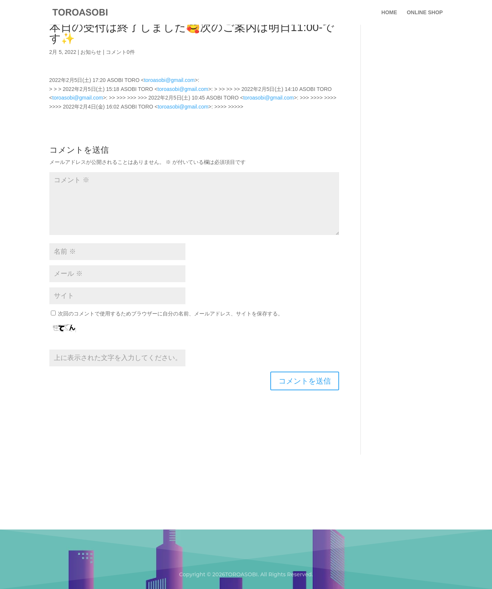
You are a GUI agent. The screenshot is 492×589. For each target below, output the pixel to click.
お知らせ (90, 52)
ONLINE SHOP (425, 12)
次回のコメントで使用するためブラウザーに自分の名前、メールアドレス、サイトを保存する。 (170, 314)
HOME (389, 12)
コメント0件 (120, 52)
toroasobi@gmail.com (169, 80)
